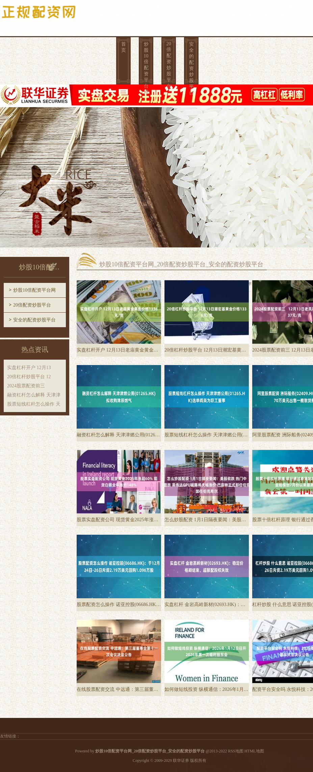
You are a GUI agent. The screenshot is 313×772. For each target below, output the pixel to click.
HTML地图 (254, 751)
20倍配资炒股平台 (168, 65)
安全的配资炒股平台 (191, 65)
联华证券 (181, 760)
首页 (123, 47)
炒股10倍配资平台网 (146, 65)
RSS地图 (235, 751)
